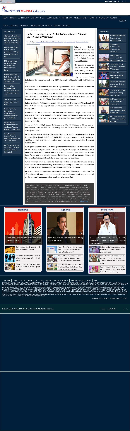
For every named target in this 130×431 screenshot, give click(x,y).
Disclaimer (45, 280)
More (48, 26)
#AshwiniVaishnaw (33, 44)
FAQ (103, 309)
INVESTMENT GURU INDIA (25, 309)
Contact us (19, 280)
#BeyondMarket (69, 42)
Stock (34, 18)
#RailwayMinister (82, 42)
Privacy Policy (60, 280)
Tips (5, 26)
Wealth (113, 18)
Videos (24, 26)
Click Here (84, 201)
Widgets (103, 18)
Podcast (14, 26)
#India (49, 42)
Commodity (53, 18)
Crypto (93, 18)
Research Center (62, 26)
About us (32, 280)
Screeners (23, 18)
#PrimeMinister (57, 42)
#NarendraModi (41, 42)
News (5, 18)
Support (112, 309)
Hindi (12, 18)
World (122, 21)
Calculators (37, 26)
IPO (42, 18)
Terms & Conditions (81, 280)
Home (7, 280)
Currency (67, 18)
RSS (95, 280)
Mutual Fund (81, 18)
